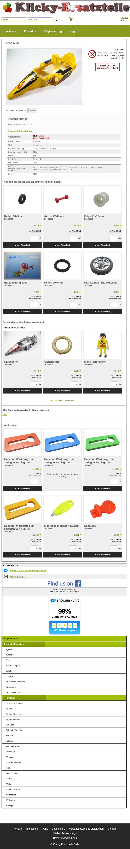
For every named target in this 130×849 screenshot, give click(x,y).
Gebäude (10, 725)
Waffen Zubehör (13, 789)
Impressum (32, 828)
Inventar (9, 735)
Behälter (9, 671)
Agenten (9, 649)
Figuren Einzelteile (14, 714)
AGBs (45, 828)
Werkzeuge (11, 800)
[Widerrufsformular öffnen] (65, 838)
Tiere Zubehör (12, 773)
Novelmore (10, 752)
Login (73, 31)
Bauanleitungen (13, 665)
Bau (7, 660)
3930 (35, 174)
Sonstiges (10, 805)
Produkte (30, 31)
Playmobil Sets (11, 638)
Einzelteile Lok (13, 692)
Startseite (10, 31)
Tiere (8, 768)
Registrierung (53, 31)
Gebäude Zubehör (14, 730)
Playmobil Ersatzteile (14, 644)
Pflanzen (10, 757)
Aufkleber (10, 655)
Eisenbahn (10, 676)
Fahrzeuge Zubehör (14, 703)
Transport (10, 778)
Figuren (9, 708)
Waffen (9, 784)
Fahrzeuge (10, 698)
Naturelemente (12, 746)
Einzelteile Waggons (16, 682)
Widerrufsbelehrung (64, 833)
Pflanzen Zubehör (14, 762)
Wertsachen (11, 795)
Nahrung (9, 741)
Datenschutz (58, 828)
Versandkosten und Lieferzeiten (86, 828)
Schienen (11, 687)
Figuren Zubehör (13, 719)
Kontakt (18, 828)
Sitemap (111, 828)
